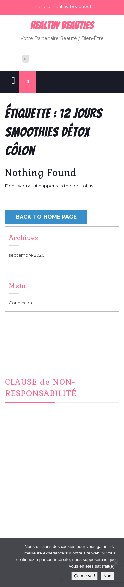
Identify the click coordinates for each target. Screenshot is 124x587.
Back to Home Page (46, 217)
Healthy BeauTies (62, 25)
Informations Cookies (36, 512)
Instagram (23, 488)
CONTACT (24, 496)
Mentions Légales (32, 504)
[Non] (115, 562)
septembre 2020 (27, 255)
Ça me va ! (84, 575)
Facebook (24, 480)
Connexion (20, 302)
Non (107, 575)
